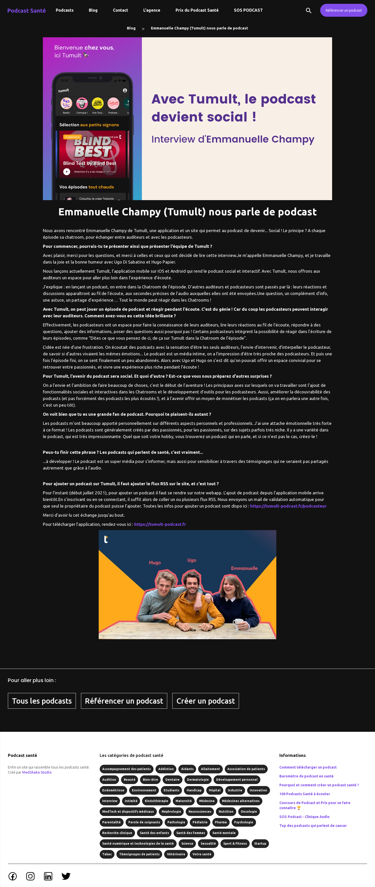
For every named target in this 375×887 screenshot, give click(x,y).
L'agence (151, 10)
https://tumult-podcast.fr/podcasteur (288, 505)
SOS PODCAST (248, 10)
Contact (120, 10)
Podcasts (65, 10)
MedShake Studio (37, 772)
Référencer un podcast (344, 10)
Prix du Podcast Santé (197, 10)
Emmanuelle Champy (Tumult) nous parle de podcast (199, 28)
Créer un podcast (205, 701)
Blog (93, 10)
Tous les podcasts (42, 701)
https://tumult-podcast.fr (160, 524)
